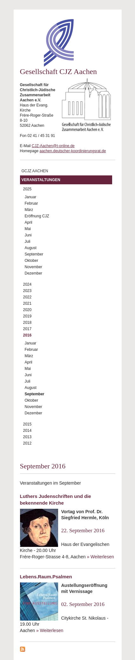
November (33, 267)
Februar (31, 203)
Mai (28, 229)
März (29, 210)
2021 (27, 303)
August (31, 248)
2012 (27, 443)
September (34, 254)
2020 (27, 310)
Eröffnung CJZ (37, 216)
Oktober (31, 260)
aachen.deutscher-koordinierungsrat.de (73, 151)
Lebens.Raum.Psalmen (46, 576)
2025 (27, 189)
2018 (27, 322)
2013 (27, 437)
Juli (27, 241)
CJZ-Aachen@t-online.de (53, 146)
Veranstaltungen (41, 180)
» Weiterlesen (100, 556)
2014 (27, 430)
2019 (27, 316)
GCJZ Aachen (35, 171)
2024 (27, 284)
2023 (27, 291)
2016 (27, 335)
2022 (27, 297)
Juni (28, 235)
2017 (27, 329)
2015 (27, 424)
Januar (31, 197)
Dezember (33, 273)
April (28, 222)
